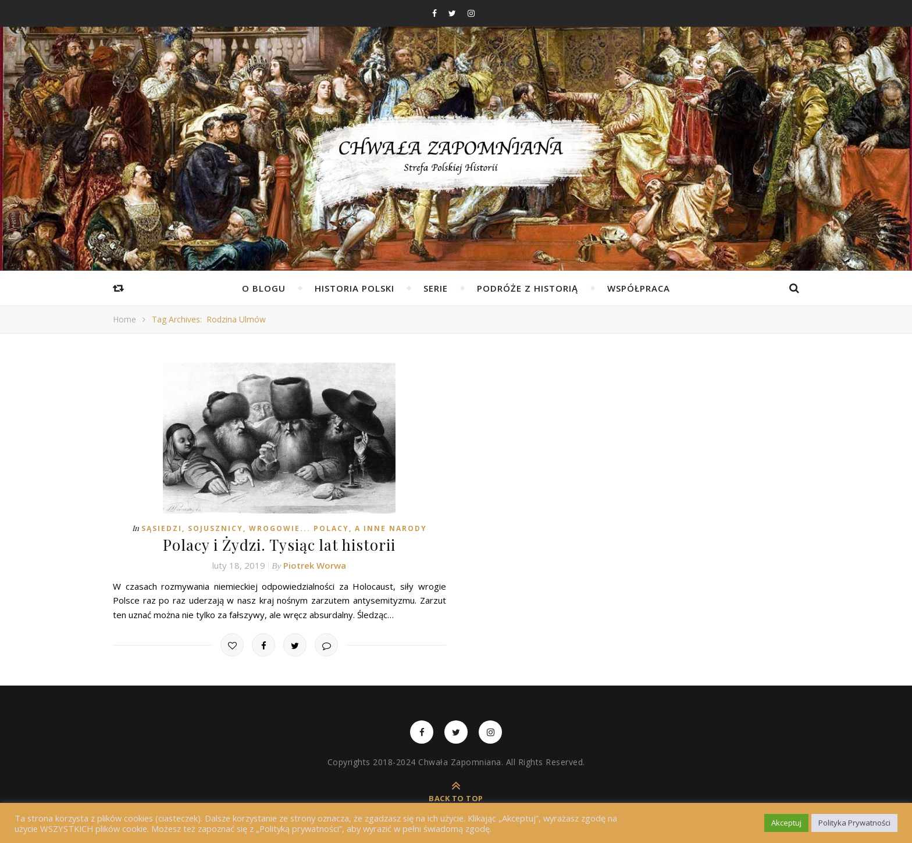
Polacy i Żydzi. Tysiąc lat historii (279, 545)
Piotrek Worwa (314, 565)
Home (124, 319)
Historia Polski (354, 288)
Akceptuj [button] (786, 822)
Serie (435, 288)
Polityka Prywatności (854, 822)
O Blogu (264, 288)
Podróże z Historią (527, 288)
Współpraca (638, 288)
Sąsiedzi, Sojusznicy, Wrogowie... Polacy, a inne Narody (284, 528)
